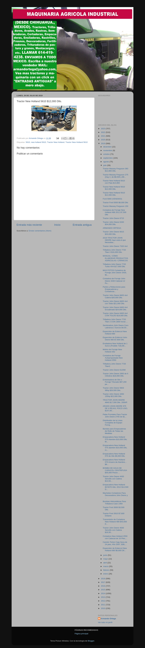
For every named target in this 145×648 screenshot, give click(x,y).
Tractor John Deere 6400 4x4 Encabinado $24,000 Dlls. (115, 308)
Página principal (81, 634)
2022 (103, 132)
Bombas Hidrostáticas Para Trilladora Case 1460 (114, 502)
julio (105, 165)
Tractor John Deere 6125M (114, 370)
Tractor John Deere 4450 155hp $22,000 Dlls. (113, 395)
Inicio (57, 224)
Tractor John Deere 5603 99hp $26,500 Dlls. (113, 389)
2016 (103, 586)
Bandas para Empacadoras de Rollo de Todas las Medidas (114, 431)
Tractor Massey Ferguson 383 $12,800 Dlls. (115, 170)
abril (105, 563)
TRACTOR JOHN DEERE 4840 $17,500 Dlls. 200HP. (115, 401)
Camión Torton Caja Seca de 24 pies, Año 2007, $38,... (115, 543)
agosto (106, 162)
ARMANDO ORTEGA (112, 228)
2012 (103, 601)
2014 (103, 593)
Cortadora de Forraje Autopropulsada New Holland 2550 (113, 357)
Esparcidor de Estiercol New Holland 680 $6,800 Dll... (115, 549)
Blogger (91, 641)
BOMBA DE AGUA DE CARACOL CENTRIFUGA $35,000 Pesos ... (115, 470)
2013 (103, 597)
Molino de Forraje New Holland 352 (112, 350)
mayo (105, 559)
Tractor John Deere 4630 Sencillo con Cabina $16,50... (113, 530)
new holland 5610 (38, 142)
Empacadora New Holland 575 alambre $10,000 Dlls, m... (115, 447)
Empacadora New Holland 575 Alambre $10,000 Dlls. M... (115, 439)
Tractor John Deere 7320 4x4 (115, 246)
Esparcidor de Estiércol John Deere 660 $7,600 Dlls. (115, 338)
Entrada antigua (82, 224)
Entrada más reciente (29, 224)
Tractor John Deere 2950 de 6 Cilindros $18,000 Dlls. (115, 375)
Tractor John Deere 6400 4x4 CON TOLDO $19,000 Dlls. (115, 314)
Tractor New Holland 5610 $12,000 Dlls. (114, 188)
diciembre (107, 147)
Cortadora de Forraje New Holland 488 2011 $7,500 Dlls (114, 212)
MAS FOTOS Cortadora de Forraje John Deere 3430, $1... (115, 272)
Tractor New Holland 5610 (76, 142)
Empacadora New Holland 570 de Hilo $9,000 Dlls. (114, 455)
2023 (103, 129)
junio (105, 555)
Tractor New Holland (55, 142)
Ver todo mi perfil (105, 622)
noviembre (108, 150)
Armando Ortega (108, 619)
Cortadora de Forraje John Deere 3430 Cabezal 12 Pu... (114, 280)
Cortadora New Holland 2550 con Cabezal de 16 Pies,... (115, 537)
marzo (106, 566)
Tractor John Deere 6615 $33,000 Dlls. (113, 233)
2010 (103, 608)
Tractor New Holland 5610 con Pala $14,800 (114, 182)
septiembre (108, 158)
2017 (103, 582)
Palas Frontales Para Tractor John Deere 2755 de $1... (115, 415)
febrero (106, 570)
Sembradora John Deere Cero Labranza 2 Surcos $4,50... (115, 326)
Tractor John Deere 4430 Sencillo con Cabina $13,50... (113, 478)
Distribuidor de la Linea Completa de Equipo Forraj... (112, 422)
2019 (103, 143)
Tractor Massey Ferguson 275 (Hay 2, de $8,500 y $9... (115, 176)
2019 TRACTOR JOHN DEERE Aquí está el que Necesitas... (114, 240)
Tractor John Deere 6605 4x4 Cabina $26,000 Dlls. (115, 296)
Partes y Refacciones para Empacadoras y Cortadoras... (114, 289)
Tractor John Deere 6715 (113, 218)
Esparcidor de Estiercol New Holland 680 (115, 332)
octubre (106, 154)
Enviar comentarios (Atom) (40, 231)
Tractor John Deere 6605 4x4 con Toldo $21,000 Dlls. (115, 302)
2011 (103, 605)
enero (106, 574)
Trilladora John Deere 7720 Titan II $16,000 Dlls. (114, 251)
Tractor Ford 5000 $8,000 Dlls (115, 202)
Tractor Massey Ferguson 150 (115, 206)
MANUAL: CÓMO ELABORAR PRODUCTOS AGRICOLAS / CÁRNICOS (115, 258)
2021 (103, 136)
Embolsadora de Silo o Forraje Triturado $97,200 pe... (114, 382)
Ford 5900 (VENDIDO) (112, 199)
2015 (103, 590)
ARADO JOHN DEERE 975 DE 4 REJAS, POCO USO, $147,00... (115, 408)
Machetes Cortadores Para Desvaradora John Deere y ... (115, 495)
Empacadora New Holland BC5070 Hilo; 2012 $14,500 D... (115, 487)
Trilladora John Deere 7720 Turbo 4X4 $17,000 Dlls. (114, 265)
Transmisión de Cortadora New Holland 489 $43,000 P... (115, 521)
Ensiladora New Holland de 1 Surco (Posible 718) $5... (115, 344)
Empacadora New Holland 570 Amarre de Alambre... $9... (115, 462)
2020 (103, 140)
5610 (28, 142)
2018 (103, 578)
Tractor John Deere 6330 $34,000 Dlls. (113, 223)
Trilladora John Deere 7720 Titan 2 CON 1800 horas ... (115, 320)
